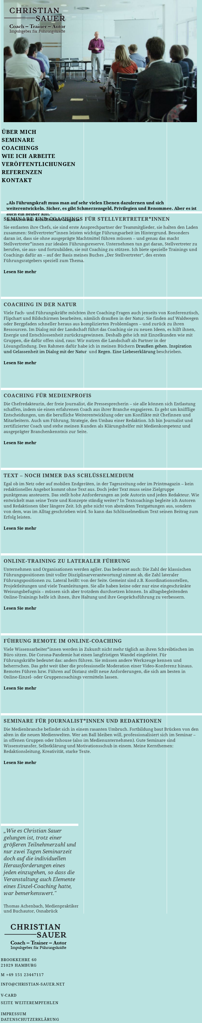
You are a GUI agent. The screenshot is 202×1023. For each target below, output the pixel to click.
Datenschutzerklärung (30, 1019)
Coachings (20, 148)
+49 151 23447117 (25, 974)
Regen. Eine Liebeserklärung (126, 351)
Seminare (18, 140)
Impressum (13, 1014)
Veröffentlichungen (39, 164)
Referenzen (22, 172)
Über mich (19, 132)
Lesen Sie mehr (20, 271)
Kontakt (17, 180)
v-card (9, 995)
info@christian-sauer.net (33, 984)
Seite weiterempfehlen (30, 1003)
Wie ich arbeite (28, 156)
